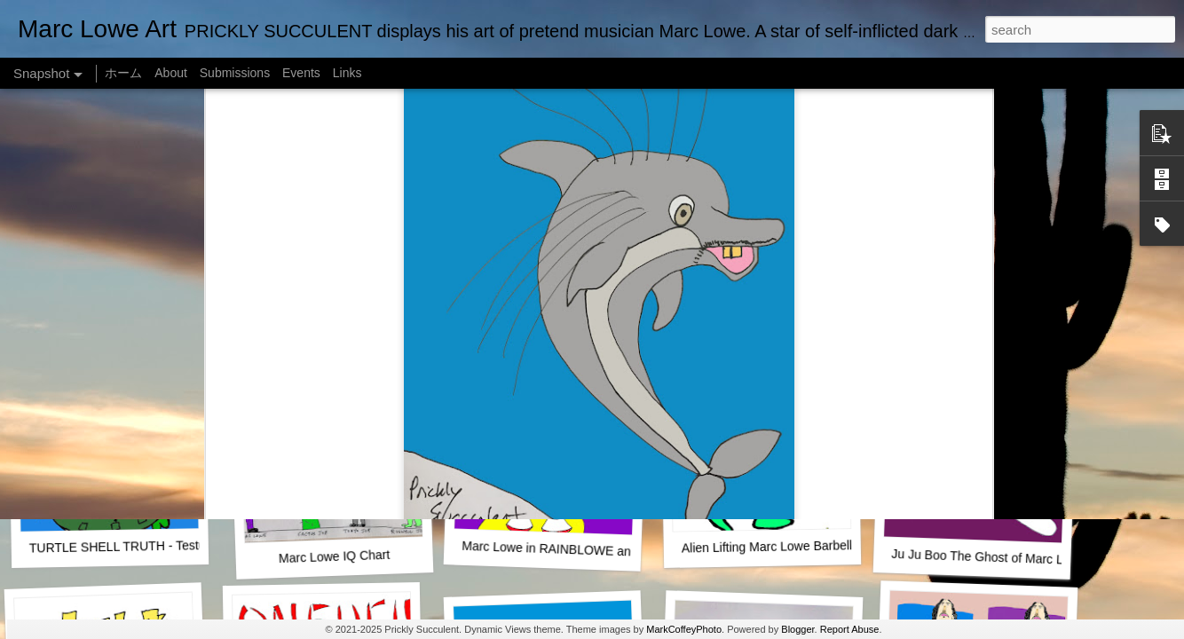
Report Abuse (850, 629)
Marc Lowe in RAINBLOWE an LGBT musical (587, 550)
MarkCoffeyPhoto (684, 629)
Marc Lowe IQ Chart (335, 556)
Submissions (235, 73)
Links (347, 73)
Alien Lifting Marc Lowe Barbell (767, 546)
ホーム (123, 73)
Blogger (797, 629)
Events (301, 73)
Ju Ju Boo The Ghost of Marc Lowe (988, 557)
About (170, 73)
